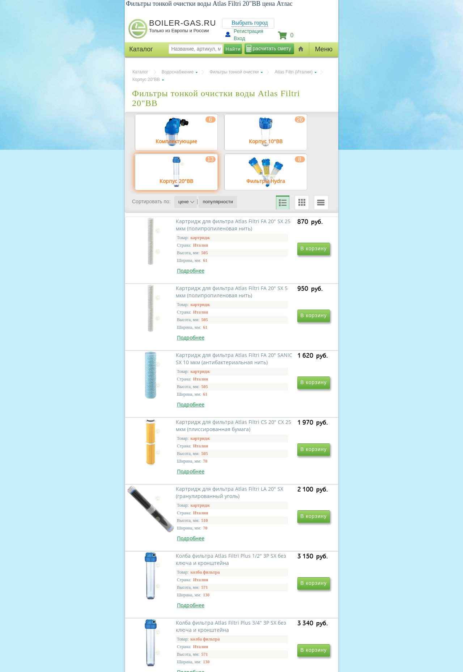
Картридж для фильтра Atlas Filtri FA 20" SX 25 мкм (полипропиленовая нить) (180, 299)
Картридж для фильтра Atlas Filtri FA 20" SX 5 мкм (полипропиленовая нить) (278, 299)
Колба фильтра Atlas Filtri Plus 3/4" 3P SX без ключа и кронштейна (182, 611)
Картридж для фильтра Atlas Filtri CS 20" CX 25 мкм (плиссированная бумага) (278, 403)
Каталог (140, 72)
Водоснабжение (178, 72)
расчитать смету (271, 48)
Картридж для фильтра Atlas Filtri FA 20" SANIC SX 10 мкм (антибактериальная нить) (180, 403)
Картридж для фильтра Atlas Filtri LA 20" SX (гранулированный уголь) (180, 507)
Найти (233, 49)
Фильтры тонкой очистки (234, 72)
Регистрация (248, 31)
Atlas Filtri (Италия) (294, 72)
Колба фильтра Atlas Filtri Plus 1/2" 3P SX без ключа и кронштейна (280, 507)
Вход (239, 38)
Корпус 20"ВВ (146, 79)
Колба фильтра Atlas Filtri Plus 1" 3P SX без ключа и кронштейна (280, 611)
